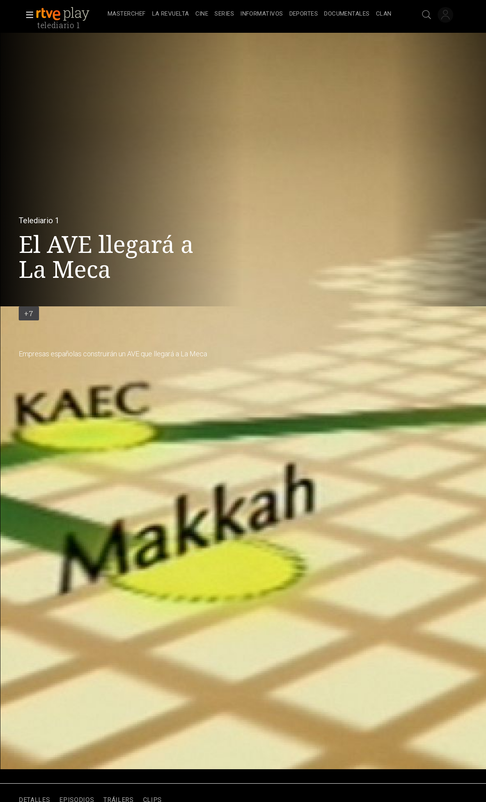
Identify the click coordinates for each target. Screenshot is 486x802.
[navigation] (252, 14)
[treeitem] (127, 14)
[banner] (70, 14)
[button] (27, 14)
